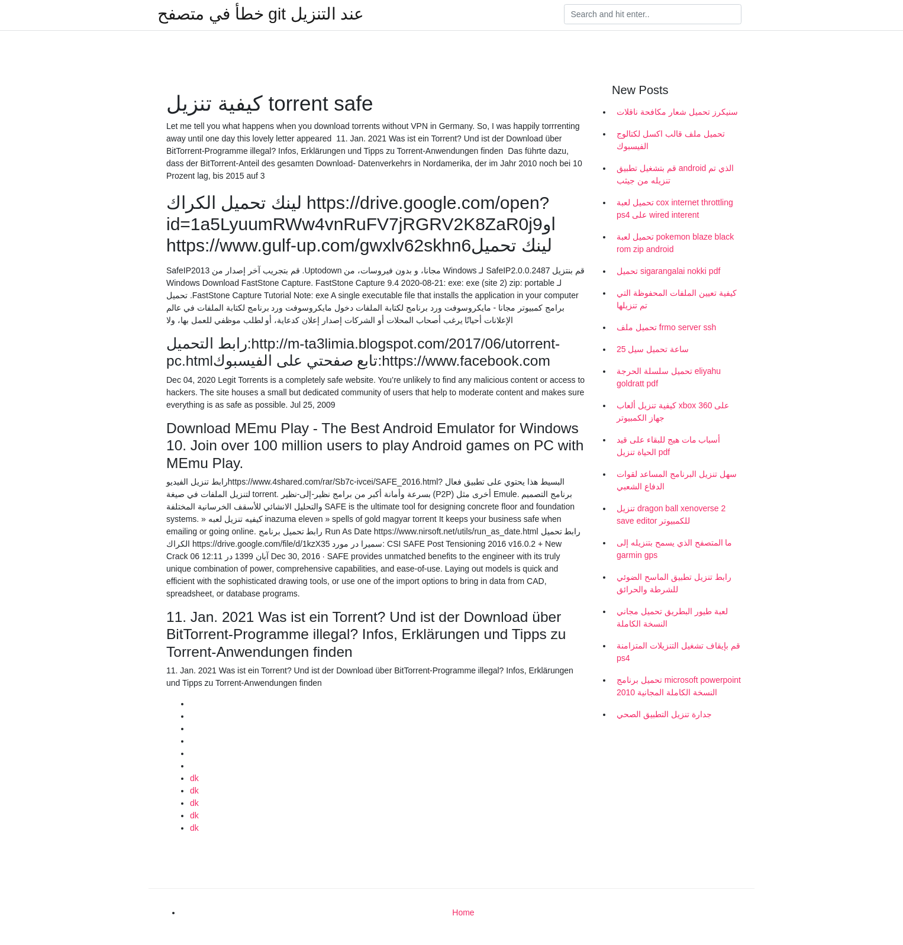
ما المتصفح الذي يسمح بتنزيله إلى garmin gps (674, 549)
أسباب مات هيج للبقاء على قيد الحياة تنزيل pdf (668, 446)
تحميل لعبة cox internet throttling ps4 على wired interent (675, 209)
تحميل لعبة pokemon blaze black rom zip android (675, 243)
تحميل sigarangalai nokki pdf (668, 271)
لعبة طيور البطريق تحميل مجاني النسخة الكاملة (672, 617)
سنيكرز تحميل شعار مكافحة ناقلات (677, 112)
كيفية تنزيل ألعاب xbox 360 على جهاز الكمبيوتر (673, 411)
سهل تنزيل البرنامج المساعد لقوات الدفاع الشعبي (677, 480)
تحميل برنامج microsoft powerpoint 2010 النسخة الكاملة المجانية (679, 686)
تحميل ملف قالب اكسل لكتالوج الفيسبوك (671, 140)
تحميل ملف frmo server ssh (666, 327)
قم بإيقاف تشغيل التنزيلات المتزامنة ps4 (678, 652)
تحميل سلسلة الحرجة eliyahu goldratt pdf (669, 377)
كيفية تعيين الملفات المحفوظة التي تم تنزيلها (677, 299)
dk (194, 778)
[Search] (652, 14)
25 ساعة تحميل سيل (653, 349)
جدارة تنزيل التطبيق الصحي (664, 714)
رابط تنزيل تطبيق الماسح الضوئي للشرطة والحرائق (674, 583)
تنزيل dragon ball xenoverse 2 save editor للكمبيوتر (671, 514)
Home (463, 912)
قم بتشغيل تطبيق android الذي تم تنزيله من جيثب (675, 174)
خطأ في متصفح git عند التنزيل (260, 14)
